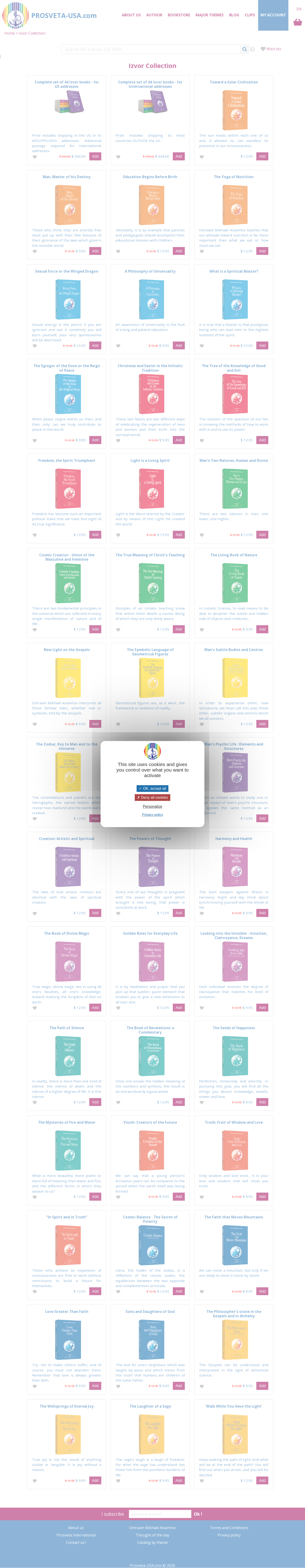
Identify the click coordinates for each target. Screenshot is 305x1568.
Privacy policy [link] (152, 814)
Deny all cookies (152, 797)
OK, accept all (152, 788)
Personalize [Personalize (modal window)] (152, 807)
